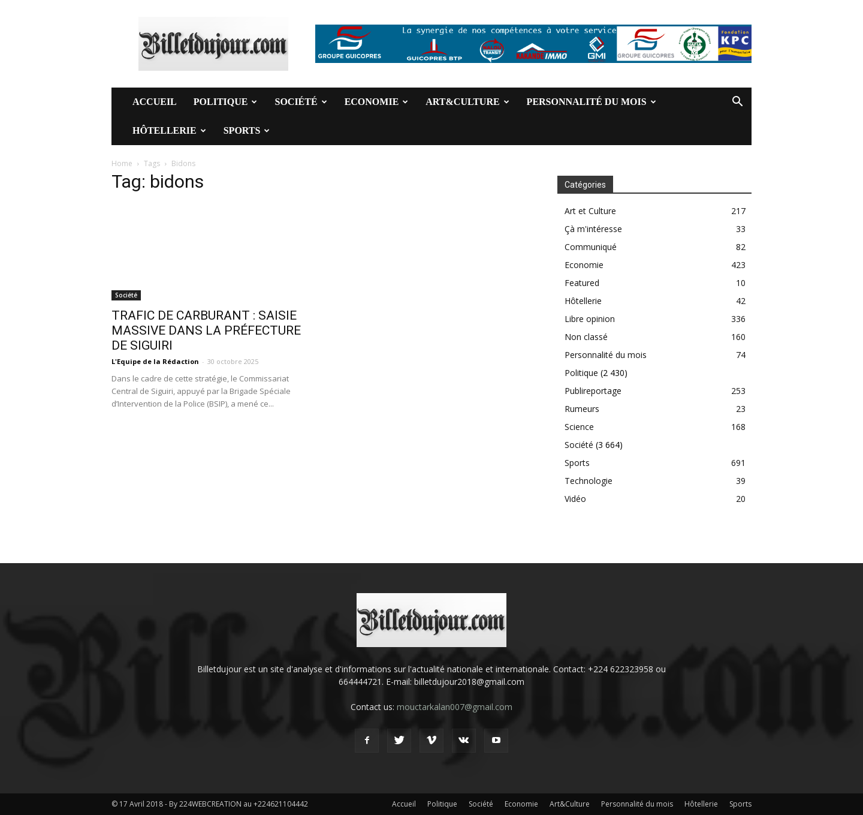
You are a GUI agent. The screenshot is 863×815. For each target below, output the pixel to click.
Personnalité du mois (591, 102)
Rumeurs (582, 408)
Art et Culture (590, 210)
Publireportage (593, 390)
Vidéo (575, 498)
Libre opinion (590, 318)
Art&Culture (467, 102)
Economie (377, 102)
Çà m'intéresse (593, 228)
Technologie (588, 480)
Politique (226, 102)
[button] (737, 103)
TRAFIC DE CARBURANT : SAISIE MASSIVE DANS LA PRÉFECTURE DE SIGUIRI (206, 330)
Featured (582, 282)
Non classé (586, 336)
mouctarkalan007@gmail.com (454, 706)
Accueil (154, 102)
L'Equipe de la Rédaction (155, 361)
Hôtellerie (169, 130)
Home (121, 163)
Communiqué (591, 246)
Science (579, 426)
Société (300, 102)
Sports (247, 130)
